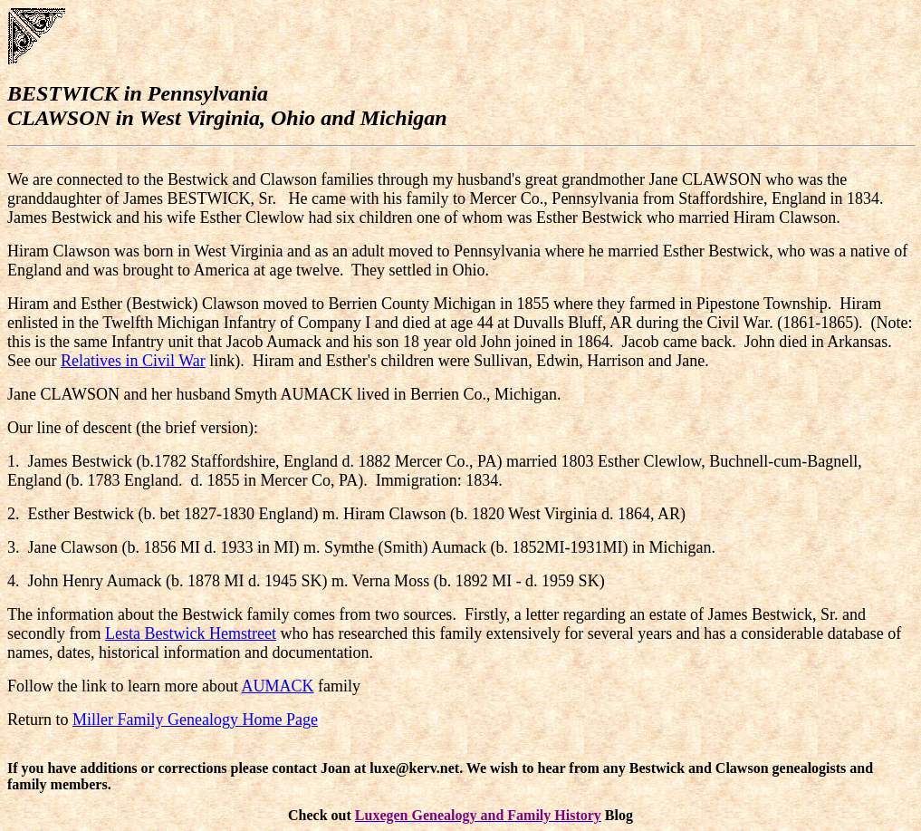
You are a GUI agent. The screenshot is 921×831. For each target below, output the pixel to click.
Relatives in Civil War (133, 361)
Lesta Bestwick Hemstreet (190, 633)
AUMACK (277, 686)
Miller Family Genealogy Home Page (195, 719)
